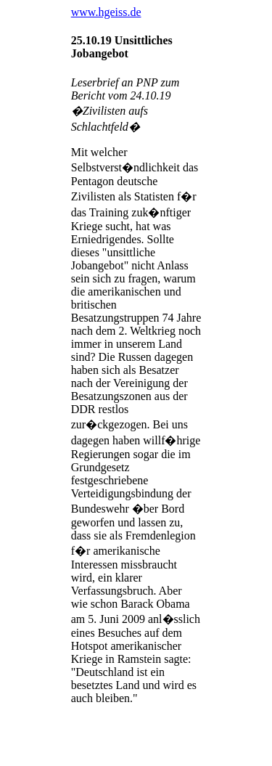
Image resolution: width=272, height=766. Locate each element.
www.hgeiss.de (106, 12)
